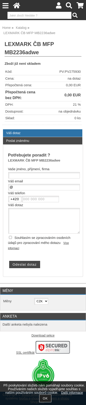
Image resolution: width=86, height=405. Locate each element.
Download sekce (43, 335)
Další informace (72, 392)
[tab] (42, 129)
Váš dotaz (13, 133)
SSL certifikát (25, 352)
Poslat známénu (17, 141)
